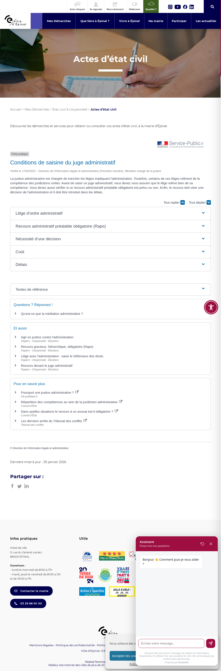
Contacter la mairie (31, 591)
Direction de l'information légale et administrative (40, 448)
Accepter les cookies (127, 656)
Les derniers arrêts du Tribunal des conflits (54, 421)
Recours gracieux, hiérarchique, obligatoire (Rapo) (57, 346)
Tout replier (174, 202)
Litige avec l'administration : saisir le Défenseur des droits (62, 356)
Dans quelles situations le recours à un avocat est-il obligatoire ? (69, 411)
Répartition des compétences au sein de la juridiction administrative (71, 402)
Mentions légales (41, 645)
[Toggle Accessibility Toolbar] (211, 289)
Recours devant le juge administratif (46, 365)
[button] (110, 213)
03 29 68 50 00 (28, 603)
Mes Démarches (37, 109)
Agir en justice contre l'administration (47, 337)
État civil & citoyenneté (69, 109)
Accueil (15, 109)
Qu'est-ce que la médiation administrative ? (52, 313)
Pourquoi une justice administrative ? (50, 392)
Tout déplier (200, 202)
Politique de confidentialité (75, 645)
